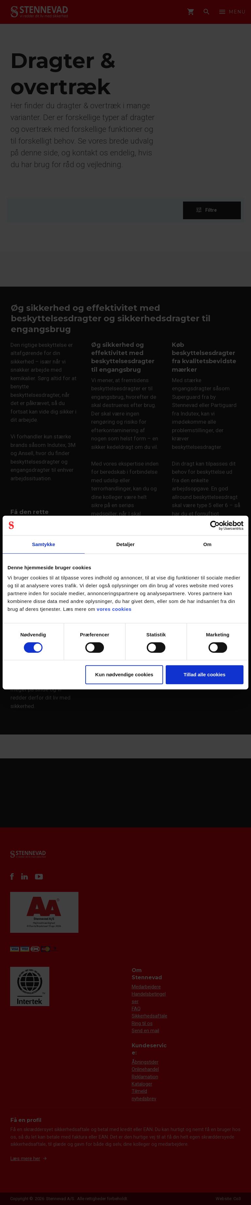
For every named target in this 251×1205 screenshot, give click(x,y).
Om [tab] (207, 544)
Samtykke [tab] (43, 544)
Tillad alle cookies (205, 674)
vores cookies (114, 609)
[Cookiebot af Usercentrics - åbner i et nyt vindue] (214, 525)
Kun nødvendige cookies (124, 674)
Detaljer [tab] (125, 544)
